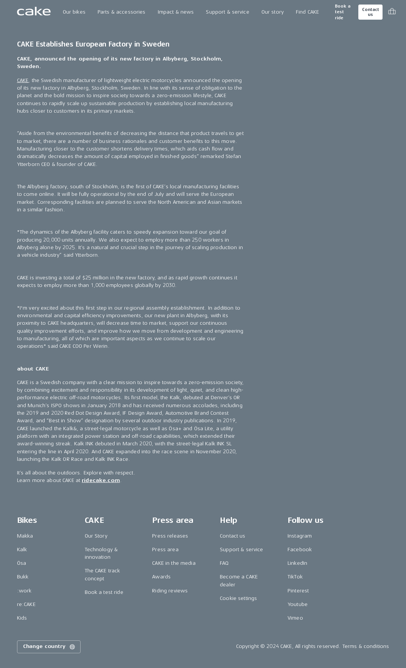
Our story (272, 12)
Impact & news (176, 12)
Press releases (170, 536)
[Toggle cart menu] (392, 12)
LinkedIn (297, 563)
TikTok (295, 577)
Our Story (96, 536)
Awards (161, 577)
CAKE (23, 80)
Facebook (300, 549)
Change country (49, 647)
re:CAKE (26, 604)
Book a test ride (342, 12)
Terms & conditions (365, 646)
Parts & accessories (122, 12)
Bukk (23, 577)
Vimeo (295, 618)
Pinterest (298, 591)
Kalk (22, 549)
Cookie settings (238, 598)
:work (24, 591)
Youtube (298, 604)
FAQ (224, 563)
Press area (165, 549)
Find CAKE (307, 12)
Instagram (300, 536)
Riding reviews (170, 591)
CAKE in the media (173, 563)
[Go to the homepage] (34, 12)
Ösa (21, 563)
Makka (25, 536)
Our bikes (74, 12)
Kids (22, 618)
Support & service (227, 12)
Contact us (370, 12)
